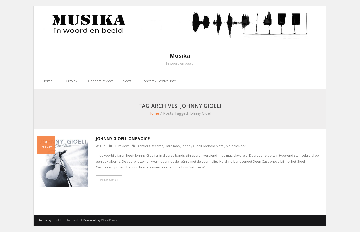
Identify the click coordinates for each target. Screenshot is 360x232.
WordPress (109, 220)
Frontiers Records (150, 146)
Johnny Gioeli (192, 146)
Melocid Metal (214, 146)
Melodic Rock (236, 146)
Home (153, 113)
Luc (102, 146)
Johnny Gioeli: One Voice (123, 138)
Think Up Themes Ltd (67, 220)
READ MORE (109, 180)
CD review (121, 146)
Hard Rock (172, 146)
